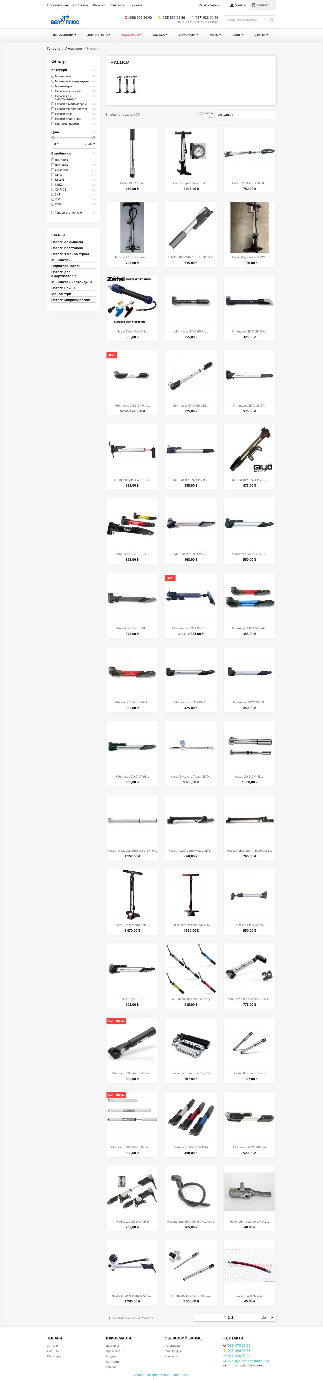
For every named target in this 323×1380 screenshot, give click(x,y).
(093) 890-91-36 (171, 17)
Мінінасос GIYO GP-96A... (249, 628)
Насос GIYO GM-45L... (249, 776)
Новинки (53, 1351)
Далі (268, 1317)
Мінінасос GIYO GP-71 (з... (132, 480)
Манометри (61, 294)
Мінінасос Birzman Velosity (191, 999)
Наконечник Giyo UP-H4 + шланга (191, 1221)
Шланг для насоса (249, 1295)
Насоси (58, 235)
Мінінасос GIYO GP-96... (132, 628)
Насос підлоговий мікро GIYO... (191, 850)
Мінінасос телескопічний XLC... (250, 999)
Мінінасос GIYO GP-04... (191, 331)
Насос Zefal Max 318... (132, 331)
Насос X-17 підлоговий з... (132, 257)
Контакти (117, 5)
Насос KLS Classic (132, 183)
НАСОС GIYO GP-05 (249, 925)
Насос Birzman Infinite (249, 1073)
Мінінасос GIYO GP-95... (132, 776)
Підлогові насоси (66, 266)
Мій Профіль (174, 1351)
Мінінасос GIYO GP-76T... (249, 480)
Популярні (54, 1356)
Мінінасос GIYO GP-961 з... (191, 628)
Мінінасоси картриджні (71, 282)
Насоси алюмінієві (67, 242)
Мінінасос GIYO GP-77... (132, 554)
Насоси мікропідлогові (70, 300)
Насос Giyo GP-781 (132, 999)
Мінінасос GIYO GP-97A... (132, 702)
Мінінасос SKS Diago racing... (132, 1147)
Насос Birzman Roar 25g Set (190, 1073)
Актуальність (246, 114)
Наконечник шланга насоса (249, 1221)
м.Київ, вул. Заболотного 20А (246, 1361)
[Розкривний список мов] (210, 5)
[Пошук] (250, 19)
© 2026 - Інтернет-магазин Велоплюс (161, 1375)
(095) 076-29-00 (138, 17)
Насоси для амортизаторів (64, 274)
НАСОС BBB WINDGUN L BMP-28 (190, 257)
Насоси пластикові (67, 248)
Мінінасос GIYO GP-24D (132, 1221)
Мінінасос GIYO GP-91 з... (250, 554)
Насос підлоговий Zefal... (132, 925)
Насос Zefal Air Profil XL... (249, 183)
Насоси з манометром (70, 254)
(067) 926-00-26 (204, 17)
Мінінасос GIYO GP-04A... (132, 405)
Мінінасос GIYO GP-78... (191, 554)
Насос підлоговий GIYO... (191, 183)
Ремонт (99, 5)
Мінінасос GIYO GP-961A (191, 1147)
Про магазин (57, 5)
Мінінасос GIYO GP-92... (191, 702)
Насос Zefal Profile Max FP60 (191, 925)
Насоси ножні (63, 288)
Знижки (136, 5)
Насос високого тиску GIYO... (191, 776)
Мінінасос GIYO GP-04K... (249, 331)
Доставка (80, 5)
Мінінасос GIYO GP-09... (249, 702)
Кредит (111, 1356)
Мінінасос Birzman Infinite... (191, 1295)
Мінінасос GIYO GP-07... (249, 405)
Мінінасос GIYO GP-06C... (190, 405)
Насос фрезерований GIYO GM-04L (132, 850)
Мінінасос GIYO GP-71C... (190, 480)
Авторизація (173, 1345)
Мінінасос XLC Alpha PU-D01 (132, 1073)
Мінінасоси (61, 260)
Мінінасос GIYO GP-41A (249, 1147)
